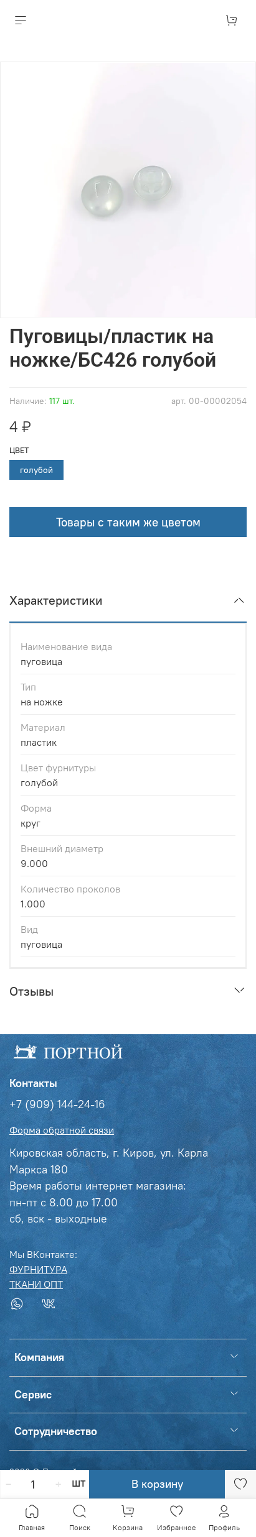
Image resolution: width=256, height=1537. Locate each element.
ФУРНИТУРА (38, 1269)
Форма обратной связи (61, 1130)
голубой (36, 469)
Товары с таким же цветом (128, 522)
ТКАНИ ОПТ (36, 1284)
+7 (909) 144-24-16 (57, 1104)
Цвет (19, 450)
